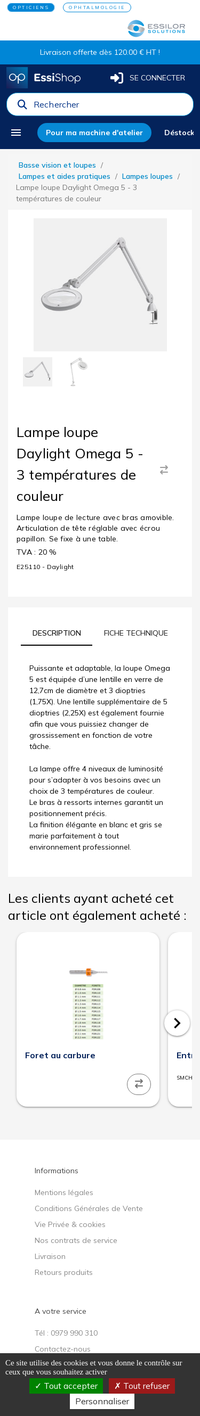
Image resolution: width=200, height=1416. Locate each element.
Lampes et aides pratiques (64, 176)
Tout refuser (142, 1385)
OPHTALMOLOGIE (97, 7)
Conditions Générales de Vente (89, 1208)
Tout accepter (66, 1385)
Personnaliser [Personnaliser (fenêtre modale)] (102, 1401)
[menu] (19, 133)
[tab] (56, 633)
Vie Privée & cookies (70, 1224)
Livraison (50, 1256)
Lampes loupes (147, 176)
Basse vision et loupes (57, 165)
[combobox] (110, 107)
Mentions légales (64, 1192)
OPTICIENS (31, 7)
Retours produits (64, 1272)
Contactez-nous (63, 1349)
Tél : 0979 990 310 (66, 1333)
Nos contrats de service (76, 1240)
